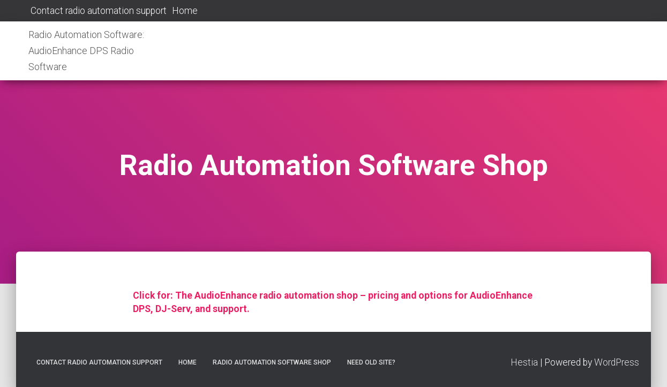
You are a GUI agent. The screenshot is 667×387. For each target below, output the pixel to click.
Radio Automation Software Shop (272, 362)
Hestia (524, 362)
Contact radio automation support (97, 10)
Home (185, 10)
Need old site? (371, 362)
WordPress (616, 362)
